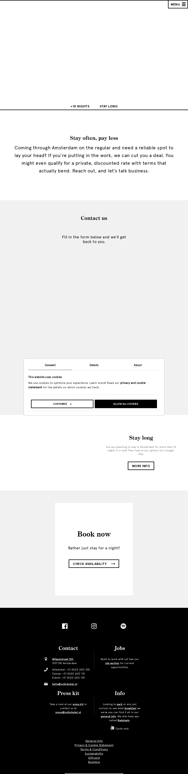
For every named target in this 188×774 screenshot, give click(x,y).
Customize (62, 404)
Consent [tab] (50, 365)
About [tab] (138, 365)
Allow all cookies (125, 404)
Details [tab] (94, 365)
